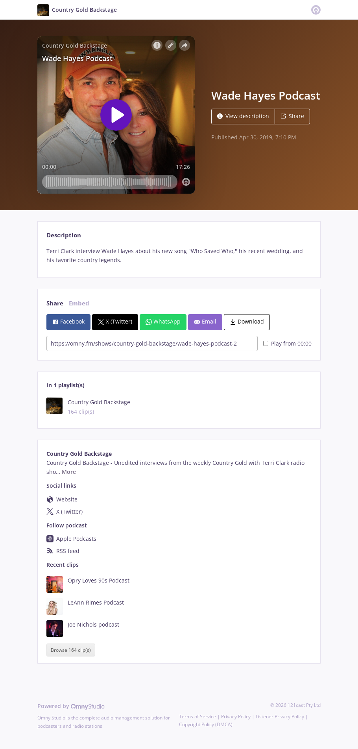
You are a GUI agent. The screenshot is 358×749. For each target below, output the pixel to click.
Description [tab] (63, 235)
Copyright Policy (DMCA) (206, 724)
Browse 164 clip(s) (71, 650)
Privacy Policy (236, 716)
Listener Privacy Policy (280, 716)
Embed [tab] (79, 303)
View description (243, 116)
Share (292, 116)
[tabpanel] (178, 255)
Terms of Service (197, 716)
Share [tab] (54, 303)
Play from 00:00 (287, 343)
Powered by (71, 706)
